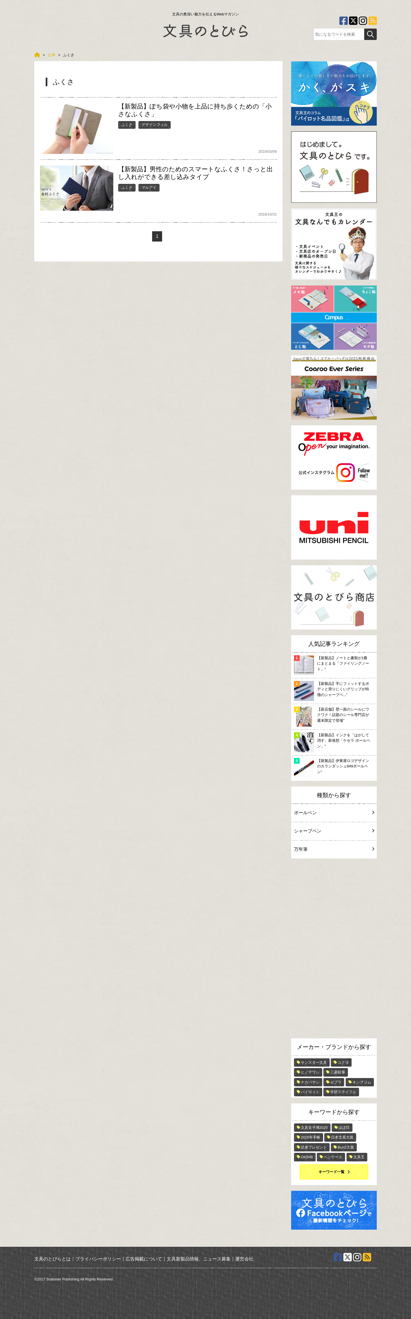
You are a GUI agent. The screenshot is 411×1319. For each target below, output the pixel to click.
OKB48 (307, 1157)
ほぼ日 (344, 1127)
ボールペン (334, 812)
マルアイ (149, 187)
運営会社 (244, 1258)
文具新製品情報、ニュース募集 (199, 1258)
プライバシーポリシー (98, 1258)
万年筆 (334, 849)
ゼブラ (335, 1082)
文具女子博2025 (314, 1127)
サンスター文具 (314, 1062)
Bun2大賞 (346, 1147)
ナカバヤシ (310, 1082)
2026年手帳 (310, 1137)
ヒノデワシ (310, 1072)
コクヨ (343, 1062)
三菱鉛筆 (337, 1072)
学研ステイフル (343, 1092)
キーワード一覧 (331, 1172)
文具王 (358, 1157)
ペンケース (333, 1157)
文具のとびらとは (52, 1258)
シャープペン (334, 831)
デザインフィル (155, 124)
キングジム (361, 1082)
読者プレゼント (314, 1147)
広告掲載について (144, 1258)
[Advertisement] (334, 950)
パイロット (310, 1092)
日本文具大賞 (342, 1137)
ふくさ (126, 124)
